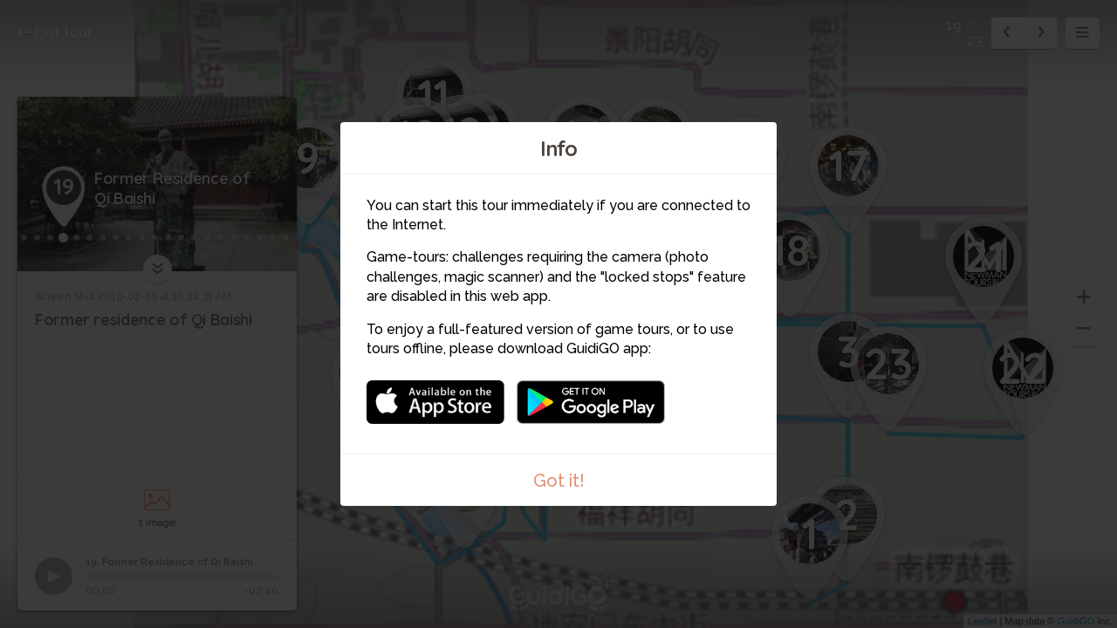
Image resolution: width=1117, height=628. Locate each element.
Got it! (559, 480)
